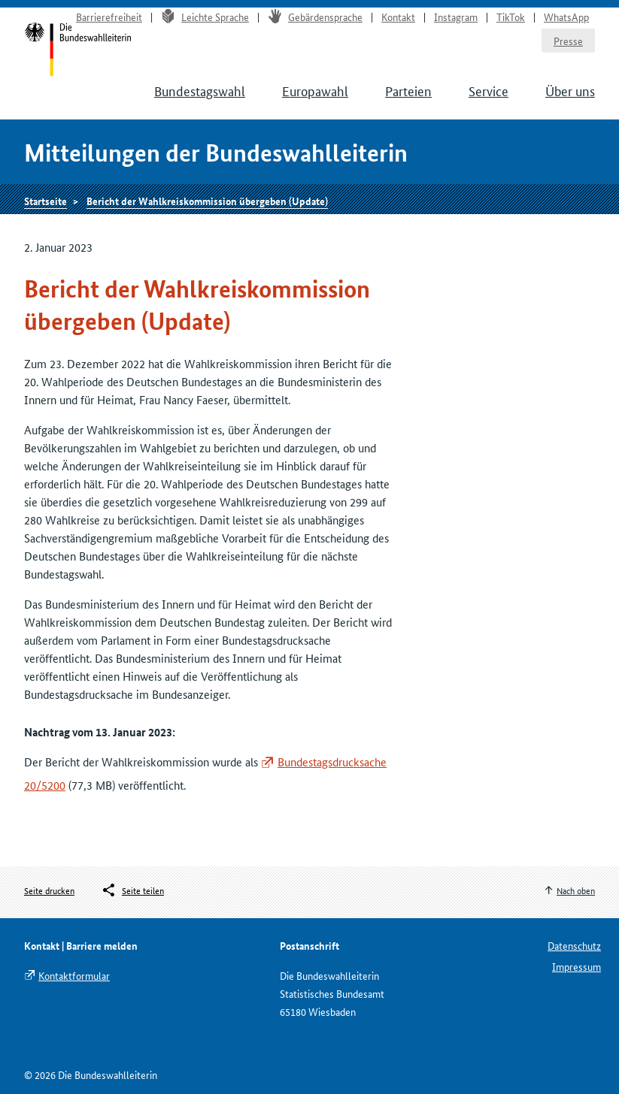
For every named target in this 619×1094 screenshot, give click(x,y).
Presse (568, 40)
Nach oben (576, 890)
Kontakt (398, 16)
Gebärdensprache (315, 16)
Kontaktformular (74, 975)
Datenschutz (574, 945)
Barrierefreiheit (109, 16)
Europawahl (315, 90)
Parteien (408, 90)
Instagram (456, 16)
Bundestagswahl (199, 90)
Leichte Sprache (205, 16)
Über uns (570, 90)
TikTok (510, 16)
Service (488, 90)
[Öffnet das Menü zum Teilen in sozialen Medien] (132, 890)
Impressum (576, 966)
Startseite (45, 200)
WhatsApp (566, 16)
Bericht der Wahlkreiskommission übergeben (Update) (207, 200)
